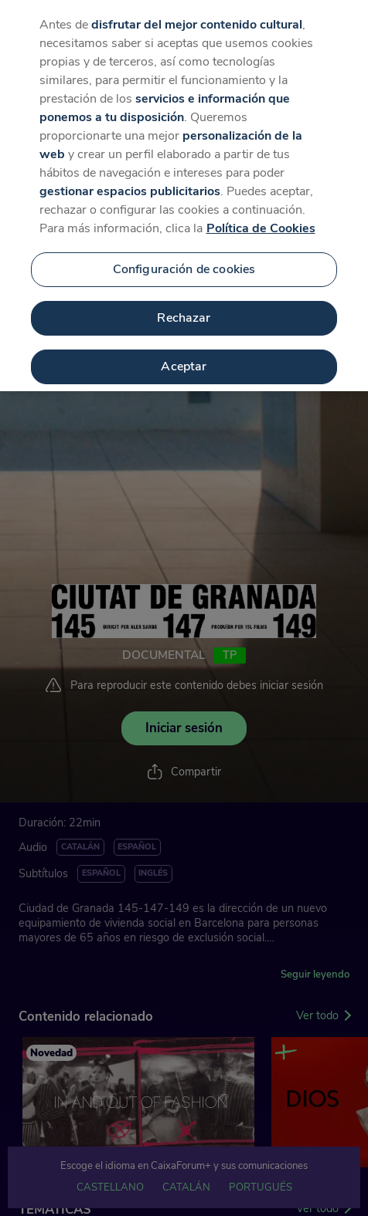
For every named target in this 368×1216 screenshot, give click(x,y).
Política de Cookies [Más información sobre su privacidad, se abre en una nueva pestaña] (260, 218)
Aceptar (183, 356)
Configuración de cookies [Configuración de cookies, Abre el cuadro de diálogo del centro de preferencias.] (184, 259)
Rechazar (183, 307)
